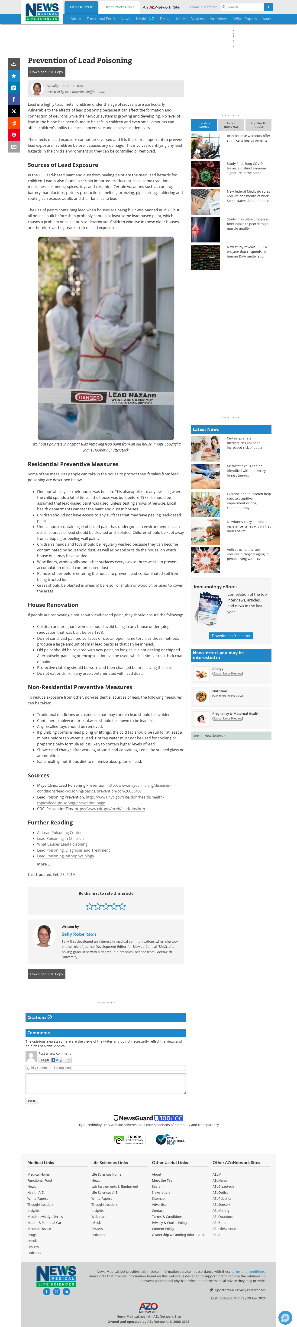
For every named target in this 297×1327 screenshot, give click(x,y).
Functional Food (39, 1180)
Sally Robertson (79, 934)
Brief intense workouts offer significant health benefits (248, 138)
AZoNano (220, 1180)
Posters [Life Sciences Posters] (97, 1228)
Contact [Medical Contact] (158, 1210)
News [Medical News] (31, 1186)
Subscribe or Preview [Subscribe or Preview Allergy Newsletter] (227, 673)
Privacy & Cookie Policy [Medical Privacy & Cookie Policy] (169, 1222)
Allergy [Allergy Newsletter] (217, 668)
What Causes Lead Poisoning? (63, 844)
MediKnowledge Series (45, 1216)
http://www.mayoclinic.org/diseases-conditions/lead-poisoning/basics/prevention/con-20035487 (104, 788)
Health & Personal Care (45, 1222)
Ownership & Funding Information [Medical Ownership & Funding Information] (178, 1234)
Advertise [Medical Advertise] (159, 1204)
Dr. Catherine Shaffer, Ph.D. (85, 91)
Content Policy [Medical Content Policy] (163, 1228)
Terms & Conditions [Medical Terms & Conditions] (167, 1216)
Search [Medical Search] (157, 1186)
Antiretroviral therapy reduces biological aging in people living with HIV (248, 554)
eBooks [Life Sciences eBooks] (96, 1222)
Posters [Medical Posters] (33, 1246)
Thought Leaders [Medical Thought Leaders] (40, 1204)
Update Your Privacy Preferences (237, 1290)
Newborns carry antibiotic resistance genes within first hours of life (249, 526)
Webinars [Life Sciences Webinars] (98, 1216)
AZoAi (217, 1234)
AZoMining (221, 1210)
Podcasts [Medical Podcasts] (34, 1253)
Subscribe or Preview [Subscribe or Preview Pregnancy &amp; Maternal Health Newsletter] (227, 718)
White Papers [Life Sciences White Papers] (101, 1198)
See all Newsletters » (209, 735)
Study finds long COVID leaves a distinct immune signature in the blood (246, 168)
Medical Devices (39, 1228)
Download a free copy (231, 635)
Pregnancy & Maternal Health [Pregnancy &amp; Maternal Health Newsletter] (235, 713)
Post (31, 1101)
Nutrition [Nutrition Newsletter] (219, 691)
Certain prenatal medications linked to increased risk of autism (245, 443)
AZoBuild (219, 1222)
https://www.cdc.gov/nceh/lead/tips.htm (110, 808)
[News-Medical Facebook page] (46, 1291)
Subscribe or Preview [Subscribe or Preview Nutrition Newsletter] (227, 696)
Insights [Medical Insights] (33, 1210)
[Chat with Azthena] (285, 1318)
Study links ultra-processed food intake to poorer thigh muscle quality (248, 224)
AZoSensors (222, 1204)
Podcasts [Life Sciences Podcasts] (98, 1234)
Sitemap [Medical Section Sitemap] (158, 1198)
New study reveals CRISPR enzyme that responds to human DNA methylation (247, 251)
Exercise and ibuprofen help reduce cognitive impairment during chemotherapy (249, 501)
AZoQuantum (223, 1216)
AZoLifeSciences (225, 1228)
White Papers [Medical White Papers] (37, 1198)
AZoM (217, 1174)
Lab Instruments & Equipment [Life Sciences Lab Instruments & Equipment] (114, 1186)
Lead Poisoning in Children (60, 838)
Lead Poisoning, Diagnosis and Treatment (73, 850)
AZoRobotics (222, 1198)
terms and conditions (248, 1271)
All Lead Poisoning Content (60, 832)
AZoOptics (220, 1192)
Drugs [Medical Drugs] (32, 1234)
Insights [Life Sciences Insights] (97, 1210)
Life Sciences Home (119, 7)
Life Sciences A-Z (104, 1192)
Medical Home (81, 7)
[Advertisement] (106, 992)
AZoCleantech (223, 1186)
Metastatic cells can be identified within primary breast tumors (246, 470)
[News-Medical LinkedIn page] (66, 1291)
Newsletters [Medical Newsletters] (161, 1192)
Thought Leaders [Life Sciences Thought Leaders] (104, 1204)
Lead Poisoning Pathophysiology (65, 856)
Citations (39, 1017)
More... (256, 18)
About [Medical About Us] (156, 1174)
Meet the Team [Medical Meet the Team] (163, 1180)
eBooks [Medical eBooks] (32, 1240)
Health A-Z (35, 1192)
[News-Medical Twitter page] (56, 1291)
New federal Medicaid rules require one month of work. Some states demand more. (248, 196)
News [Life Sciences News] (95, 1180)
